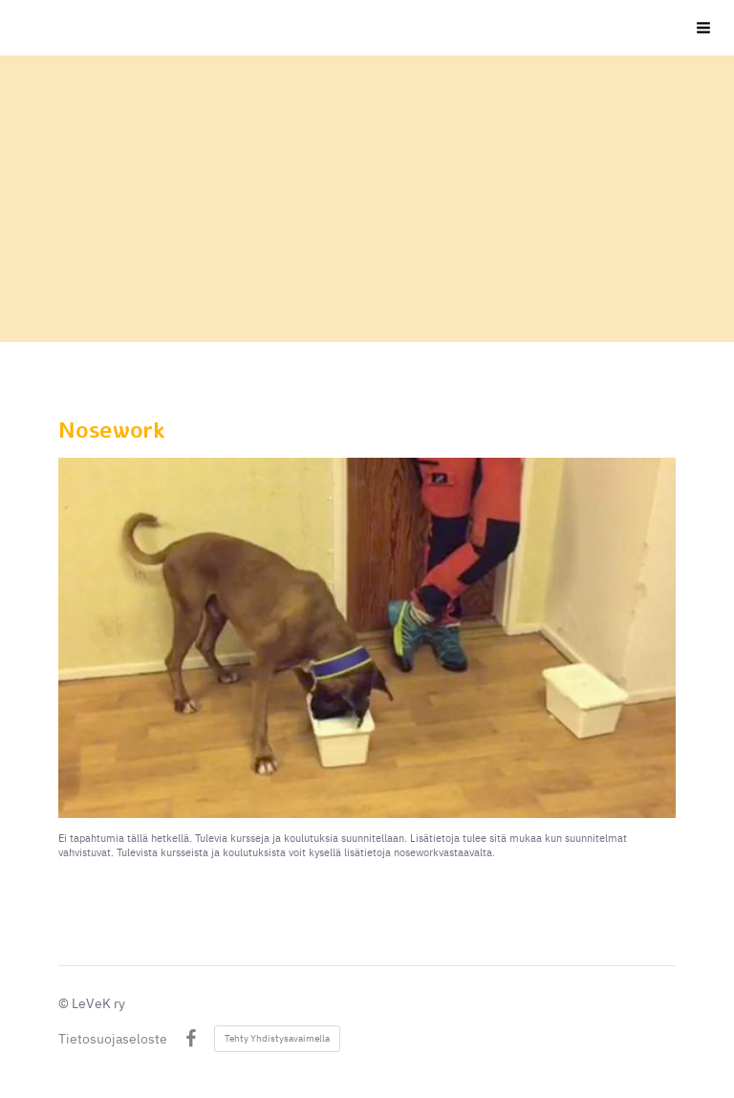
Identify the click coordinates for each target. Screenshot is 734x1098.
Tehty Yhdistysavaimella (277, 1038)
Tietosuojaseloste (112, 1038)
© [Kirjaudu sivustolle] (65, 1003)
